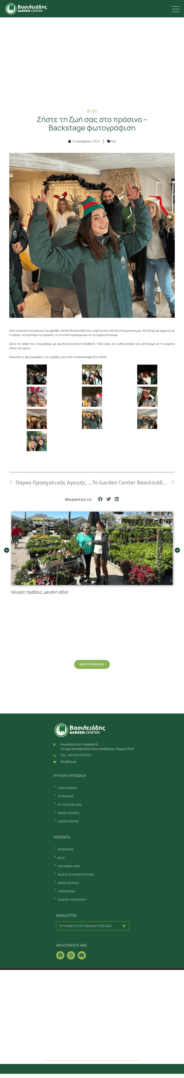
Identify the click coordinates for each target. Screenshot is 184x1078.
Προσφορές (92, 1031)
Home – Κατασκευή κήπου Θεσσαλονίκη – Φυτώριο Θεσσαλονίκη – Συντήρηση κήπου (92, 978)
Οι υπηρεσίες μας (91, 1005)
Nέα (113, 141)
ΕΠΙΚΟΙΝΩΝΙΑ (66, 891)
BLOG (61, 858)
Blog (92, 1040)
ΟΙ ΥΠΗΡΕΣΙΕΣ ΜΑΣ (69, 804)
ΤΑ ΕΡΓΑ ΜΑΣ (66, 796)
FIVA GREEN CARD (69, 866)
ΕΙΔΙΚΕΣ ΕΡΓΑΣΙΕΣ (68, 813)
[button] (100, 499)
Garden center (92, 1022)
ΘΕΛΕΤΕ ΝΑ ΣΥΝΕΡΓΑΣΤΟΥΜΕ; (76, 874)
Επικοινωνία (92, 1049)
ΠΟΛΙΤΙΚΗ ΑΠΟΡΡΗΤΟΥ (72, 900)
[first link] (175, 9)
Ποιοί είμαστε (92, 987)
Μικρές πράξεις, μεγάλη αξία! (40, 592)
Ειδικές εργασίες (92, 1014)
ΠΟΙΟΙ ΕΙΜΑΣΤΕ (67, 788)
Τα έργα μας (92, 996)
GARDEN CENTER (68, 821)
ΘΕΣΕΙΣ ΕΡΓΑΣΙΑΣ (68, 883)
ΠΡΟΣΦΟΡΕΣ (66, 849)
